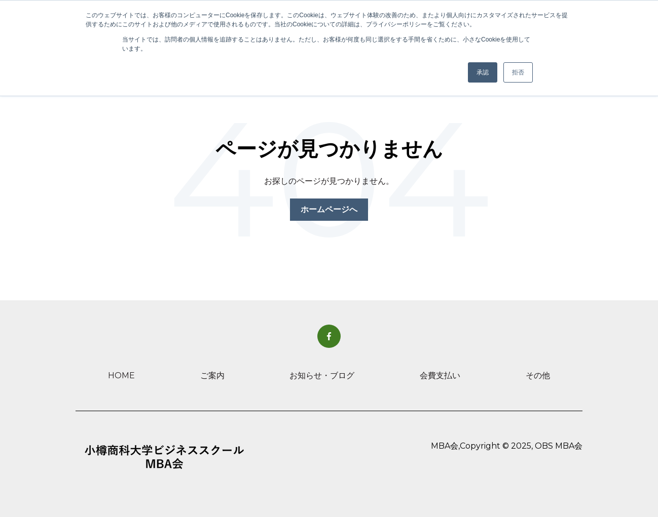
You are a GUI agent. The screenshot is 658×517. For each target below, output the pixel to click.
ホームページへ (329, 209)
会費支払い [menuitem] (440, 375)
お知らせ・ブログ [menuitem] (321, 375)
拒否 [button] (518, 72)
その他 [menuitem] (538, 375)
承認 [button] (483, 72)
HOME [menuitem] (121, 375)
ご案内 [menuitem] (212, 375)
